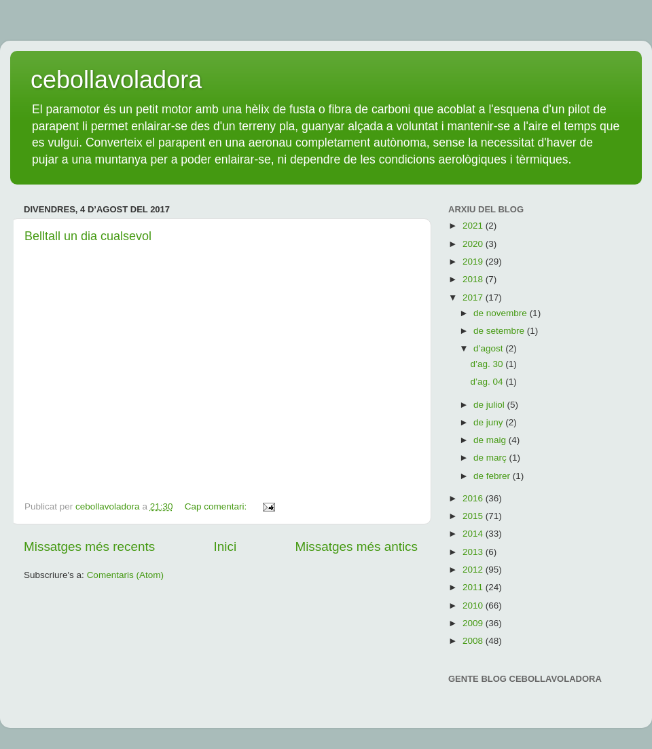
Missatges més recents (89, 546)
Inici (225, 546)
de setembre (500, 331)
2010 (474, 605)
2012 (474, 569)
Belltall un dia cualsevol (87, 236)
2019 (474, 261)
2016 (474, 498)
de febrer (493, 476)
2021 (474, 225)
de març (491, 458)
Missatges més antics (356, 546)
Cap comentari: (217, 506)
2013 (474, 552)
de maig (491, 440)
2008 (474, 641)
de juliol (490, 405)
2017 (474, 297)
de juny (489, 422)
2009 (474, 623)
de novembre (501, 313)
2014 (474, 534)
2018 (474, 279)
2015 (474, 516)
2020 (474, 244)
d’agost (489, 348)
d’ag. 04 (487, 382)
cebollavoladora (116, 80)
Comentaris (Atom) (125, 575)
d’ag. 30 (487, 364)
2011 (474, 587)
